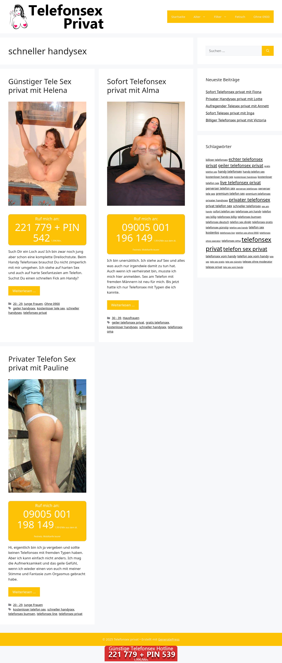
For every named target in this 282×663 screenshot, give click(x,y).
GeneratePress (168, 639)
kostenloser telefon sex (29, 609)
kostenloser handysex (122, 327)
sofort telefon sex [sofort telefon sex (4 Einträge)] (224, 211)
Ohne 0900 (262, 17)
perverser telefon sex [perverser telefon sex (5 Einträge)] (220, 188)
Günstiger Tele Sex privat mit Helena (39, 85)
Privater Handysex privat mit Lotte (234, 98)
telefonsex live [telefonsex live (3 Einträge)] (227, 232)
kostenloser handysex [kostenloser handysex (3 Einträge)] (245, 177)
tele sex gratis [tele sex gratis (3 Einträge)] (217, 261)
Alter (202, 16)
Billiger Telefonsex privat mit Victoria (236, 120)
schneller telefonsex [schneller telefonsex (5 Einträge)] (247, 206)
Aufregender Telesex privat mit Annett (237, 105)
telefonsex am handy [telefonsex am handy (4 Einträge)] (248, 211)
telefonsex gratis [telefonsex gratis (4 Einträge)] (262, 222)
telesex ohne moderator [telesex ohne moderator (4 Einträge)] (257, 261)
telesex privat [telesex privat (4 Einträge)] (214, 267)
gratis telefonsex (157, 322)
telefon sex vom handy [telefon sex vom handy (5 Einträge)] (253, 256)
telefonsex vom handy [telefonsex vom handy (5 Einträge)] (221, 256)
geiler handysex (24, 308)
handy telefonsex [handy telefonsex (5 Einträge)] (230, 171)
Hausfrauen (131, 318)
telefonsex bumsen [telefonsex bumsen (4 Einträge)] (249, 217)
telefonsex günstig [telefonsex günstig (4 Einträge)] (217, 227)
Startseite (178, 17)
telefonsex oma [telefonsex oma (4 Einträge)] (231, 241)
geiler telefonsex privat (128, 322)
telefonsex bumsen (21, 614)
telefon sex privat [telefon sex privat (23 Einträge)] (245, 249)
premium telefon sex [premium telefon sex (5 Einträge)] (230, 194)
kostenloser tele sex (51, 308)
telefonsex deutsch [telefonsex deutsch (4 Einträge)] (217, 222)
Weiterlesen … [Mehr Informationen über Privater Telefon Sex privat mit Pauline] (24, 591)
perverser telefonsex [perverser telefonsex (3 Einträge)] (246, 188)
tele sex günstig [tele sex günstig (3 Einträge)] (233, 261)
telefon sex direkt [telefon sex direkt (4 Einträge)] (240, 222)
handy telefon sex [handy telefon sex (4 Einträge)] (254, 171)
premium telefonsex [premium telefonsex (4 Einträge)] (258, 194)
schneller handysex (152, 327)
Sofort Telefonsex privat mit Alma (136, 85)
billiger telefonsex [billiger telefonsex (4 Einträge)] (217, 160)
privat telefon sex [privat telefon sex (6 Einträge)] (219, 206)
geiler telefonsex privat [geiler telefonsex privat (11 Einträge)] (240, 165)
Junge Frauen (33, 303)
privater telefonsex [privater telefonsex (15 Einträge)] (249, 199)
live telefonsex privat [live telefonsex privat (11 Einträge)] (240, 182)
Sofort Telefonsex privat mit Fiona (233, 91)
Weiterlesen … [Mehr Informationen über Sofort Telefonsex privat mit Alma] (123, 305)
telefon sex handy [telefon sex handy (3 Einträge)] (238, 227)
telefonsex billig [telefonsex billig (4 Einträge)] (227, 217)
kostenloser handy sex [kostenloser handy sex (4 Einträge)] (219, 177)
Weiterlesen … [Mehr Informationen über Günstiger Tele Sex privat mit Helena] (24, 290)
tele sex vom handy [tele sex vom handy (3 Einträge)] (233, 267)
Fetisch (240, 17)
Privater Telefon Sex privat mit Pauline (42, 363)
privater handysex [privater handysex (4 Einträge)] (217, 200)
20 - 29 (17, 303)
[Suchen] (268, 51)
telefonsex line (47, 614)
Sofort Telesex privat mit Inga (230, 113)
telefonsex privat (35, 313)
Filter (222, 16)
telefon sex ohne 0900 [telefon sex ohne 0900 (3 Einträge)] (247, 232)
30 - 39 (116, 318)
